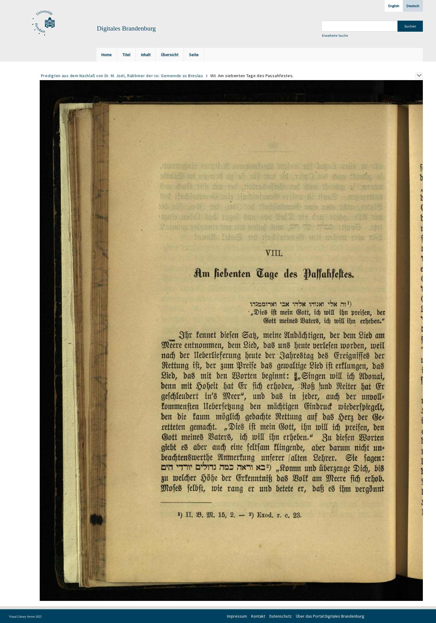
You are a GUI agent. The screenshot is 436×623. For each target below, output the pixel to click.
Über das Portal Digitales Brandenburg (330, 616)
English (393, 6)
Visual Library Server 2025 (25, 616)
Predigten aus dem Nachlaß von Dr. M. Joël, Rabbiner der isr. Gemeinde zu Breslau (122, 75)
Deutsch (412, 6)
